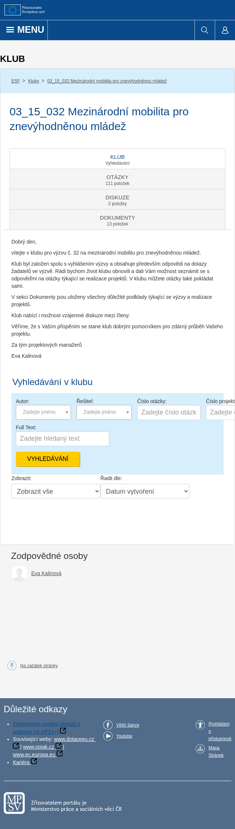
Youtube (124, 736)
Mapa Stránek (216, 751)
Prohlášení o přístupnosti (220, 731)
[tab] (117, 158)
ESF (15, 81)
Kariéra (21, 762)
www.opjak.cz (38, 747)
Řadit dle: (111, 478)
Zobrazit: (21, 478)
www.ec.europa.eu (34, 755)
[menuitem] (205, 30)
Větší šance (127, 725)
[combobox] (43, 412)
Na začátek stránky (39, 665)
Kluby (33, 81)
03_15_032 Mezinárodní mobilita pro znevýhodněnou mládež (107, 81)
